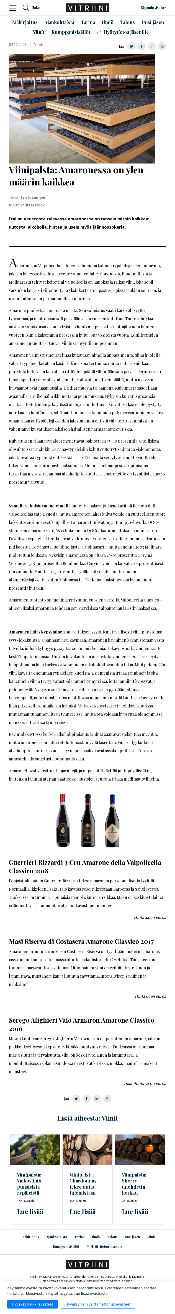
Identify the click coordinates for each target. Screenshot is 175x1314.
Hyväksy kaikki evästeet (32, 1304)
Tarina (79, 1237)
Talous (112, 1237)
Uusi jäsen (132, 1237)
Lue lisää (30, 1211)
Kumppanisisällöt (66, 1246)
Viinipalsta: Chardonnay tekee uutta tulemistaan (82, 1184)
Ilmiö (96, 1237)
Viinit (151, 1237)
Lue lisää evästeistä (91, 1293)
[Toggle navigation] (14, 7)
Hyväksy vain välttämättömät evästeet (98, 1304)
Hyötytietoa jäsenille (104, 1246)
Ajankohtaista (56, 1237)
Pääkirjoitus (29, 1237)
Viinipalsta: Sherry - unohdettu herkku (134, 1184)
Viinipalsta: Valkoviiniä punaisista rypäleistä (29, 1184)
